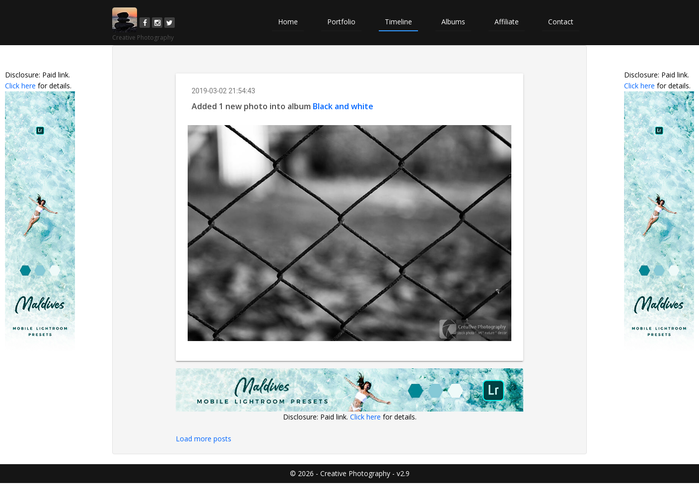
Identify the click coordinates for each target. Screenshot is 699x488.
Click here (20, 85)
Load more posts (203, 438)
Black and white (343, 106)
